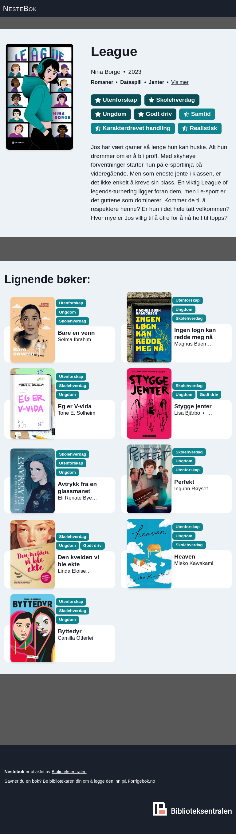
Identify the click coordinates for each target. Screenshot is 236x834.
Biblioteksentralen (69, 771)
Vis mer (180, 82)
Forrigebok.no (141, 781)
